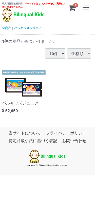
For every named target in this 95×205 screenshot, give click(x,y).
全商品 (6, 28)
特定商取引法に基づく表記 (33, 141)
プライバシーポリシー (66, 133)
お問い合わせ (74, 141)
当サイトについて (25, 133)
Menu (86, 5)
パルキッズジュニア (28, 28)
